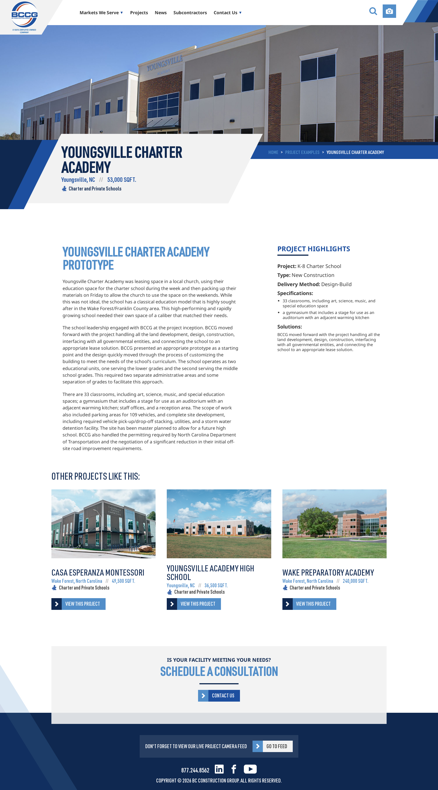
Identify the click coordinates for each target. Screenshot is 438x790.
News (161, 12)
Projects (139, 12)
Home (273, 152)
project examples (302, 152)
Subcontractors (190, 12)
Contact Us (225, 12)
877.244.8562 (195, 770)
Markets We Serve (99, 12)
